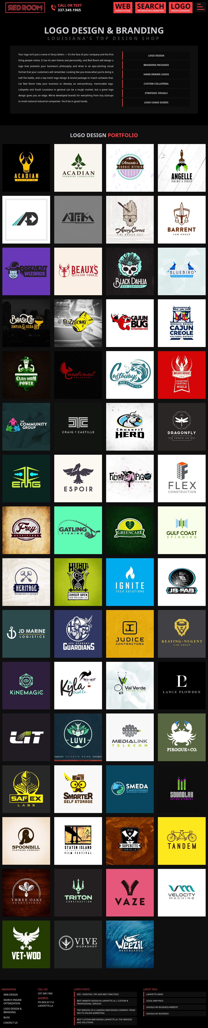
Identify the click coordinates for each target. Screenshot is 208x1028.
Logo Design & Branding (13, 1010)
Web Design (11, 994)
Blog (7, 1017)
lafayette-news (154, 994)
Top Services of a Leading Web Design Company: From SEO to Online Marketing (106, 1011)
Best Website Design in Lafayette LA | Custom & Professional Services (102, 1002)
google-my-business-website (162, 1007)
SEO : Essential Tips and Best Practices (98, 994)
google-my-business (157, 1013)
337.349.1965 (45, 993)
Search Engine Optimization (13, 1001)
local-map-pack (154, 1000)
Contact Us (11, 1022)
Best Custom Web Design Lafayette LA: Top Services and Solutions (104, 1021)
